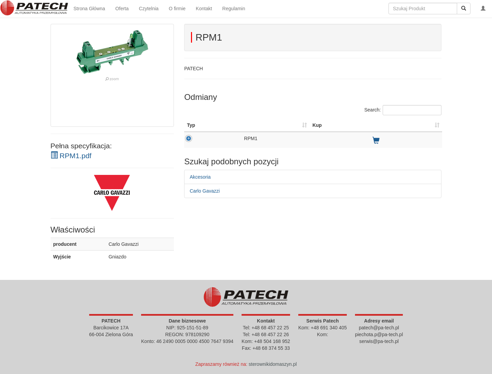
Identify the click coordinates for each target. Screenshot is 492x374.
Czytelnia (149, 8)
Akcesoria (200, 177)
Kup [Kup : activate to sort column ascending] (317, 125)
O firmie (177, 8)
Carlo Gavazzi (205, 191)
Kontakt (204, 8)
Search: (402, 110)
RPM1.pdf (71, 156)
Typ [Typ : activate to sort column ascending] (191, 125)
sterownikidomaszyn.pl (273, 364)
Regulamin (233, 8)
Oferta (122, 8)
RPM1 (250, 138)
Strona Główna (89, 8)
